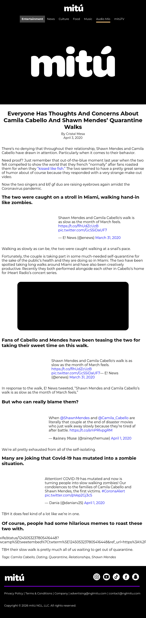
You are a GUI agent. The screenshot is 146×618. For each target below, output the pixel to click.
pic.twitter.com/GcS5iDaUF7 (82, 230)
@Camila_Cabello (113, 418)
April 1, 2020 (121, 438)
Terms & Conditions (38, 593)
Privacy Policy (13, 593)
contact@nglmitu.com (124, 593)
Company (61, 593)
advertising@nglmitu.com (88, 593)
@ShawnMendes (75, 418)
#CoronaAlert (113, 491)
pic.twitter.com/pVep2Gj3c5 (68, 495)
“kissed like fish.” (51, 169)
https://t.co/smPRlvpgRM (91, 430)
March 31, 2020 (108, 238)
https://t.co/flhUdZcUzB (78, 226)
